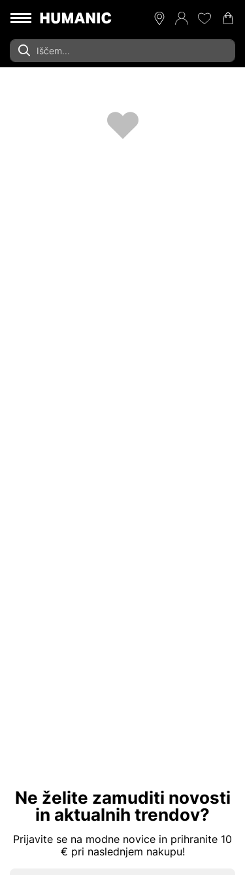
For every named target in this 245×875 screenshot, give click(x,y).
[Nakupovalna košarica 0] (228, 18)
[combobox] (122, 50)
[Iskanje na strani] (122, 50)
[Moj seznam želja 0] (204, 18)
